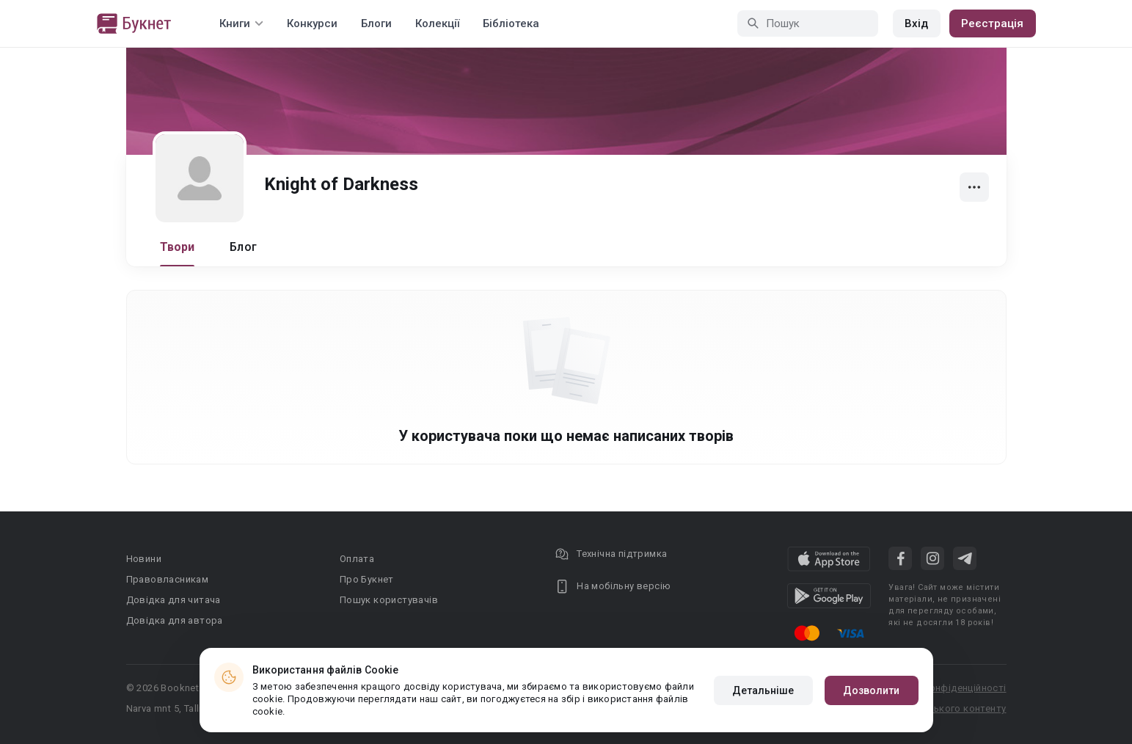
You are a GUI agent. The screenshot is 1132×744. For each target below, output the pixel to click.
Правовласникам (167, 579)
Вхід (916, 23)
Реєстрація (992, 23)
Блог (243, 247)
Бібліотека (511, 23)
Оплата (357, 558)
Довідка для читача (173, 599)
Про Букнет (367, 579)
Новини (143, 558)
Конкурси (312, 23)
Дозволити (871, 690)
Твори (177, 247)
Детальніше (763, 690)
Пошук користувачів (389, 599)
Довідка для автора (174, 620)
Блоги (376, 23)
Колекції (437, 23)
